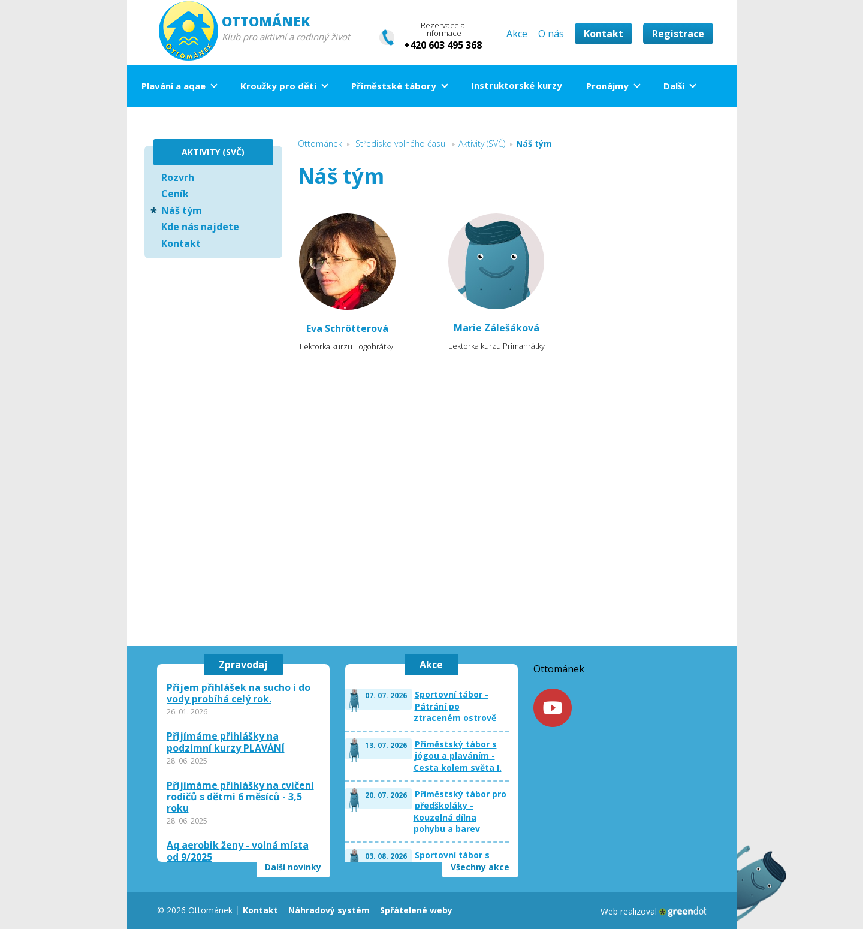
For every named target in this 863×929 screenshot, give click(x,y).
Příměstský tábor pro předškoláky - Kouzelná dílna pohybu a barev (460, 811)
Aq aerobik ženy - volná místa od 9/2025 (238, 851)
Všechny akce (480, 867)
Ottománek (558, 668)
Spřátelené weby (416, 910)
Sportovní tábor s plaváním (452, 861)
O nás (551, 33)
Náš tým (181, 210)
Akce (516, 33)
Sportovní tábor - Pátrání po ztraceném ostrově (455, 706)
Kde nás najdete (200, 226)
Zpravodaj (243, 664)
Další (673, 86)
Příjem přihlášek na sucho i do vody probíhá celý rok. (238, 693)
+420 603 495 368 (443, 45)
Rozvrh (177, 177)
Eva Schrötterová (347, 328)
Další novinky (293, 867)
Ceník (175, 193)
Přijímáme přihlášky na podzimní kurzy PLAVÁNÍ (226, 742)
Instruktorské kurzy (516, 85)
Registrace (678, 33)
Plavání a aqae (173, 86)
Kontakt (603, 33)
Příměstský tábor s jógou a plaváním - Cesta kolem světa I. (458, 755)
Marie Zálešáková (496, 327)
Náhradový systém (329, 910)
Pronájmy (607, 86)
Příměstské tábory (393, 86)
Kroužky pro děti (278, 86)
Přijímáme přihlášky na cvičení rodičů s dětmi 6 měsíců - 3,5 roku (240, 797)
